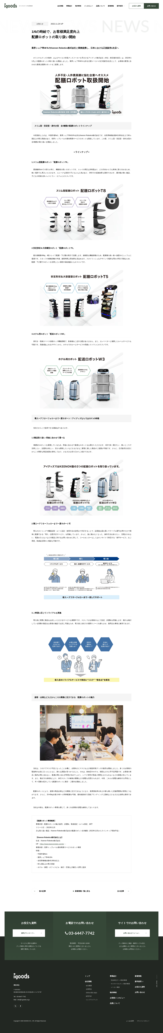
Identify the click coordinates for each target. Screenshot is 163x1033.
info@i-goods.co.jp (23, 1000)
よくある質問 (130, 1021)
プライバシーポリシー (143, 1021)
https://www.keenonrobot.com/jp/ (52, 844)
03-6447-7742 (21, 996)
